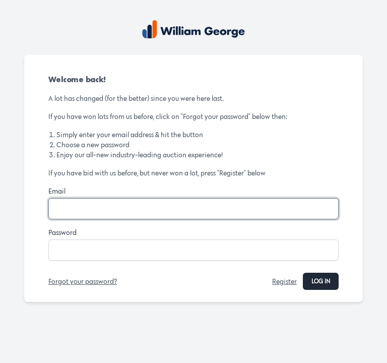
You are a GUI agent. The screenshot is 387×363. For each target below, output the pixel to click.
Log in (320, 281)
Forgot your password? (82, 281)
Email (57, 191)
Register (284, 281)
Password (62, 232)
